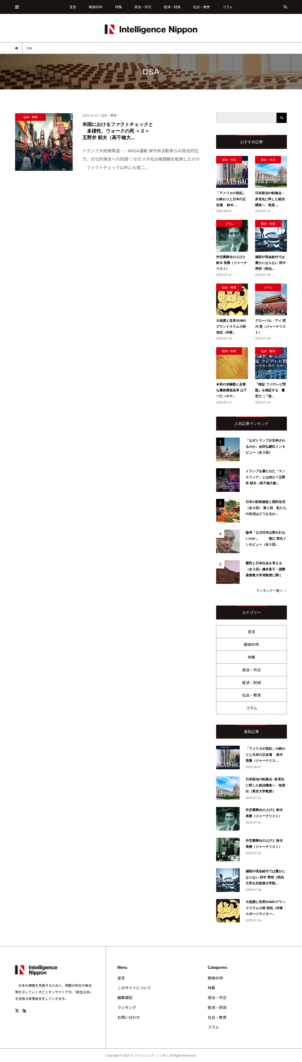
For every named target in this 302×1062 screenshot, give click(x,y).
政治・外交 (142, 6)
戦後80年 (96, 6)
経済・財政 (172, 6)
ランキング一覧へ (269, 590)
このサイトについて (134, 988)
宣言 (73, 6)
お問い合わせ (128, 1017)
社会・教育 (201, 6)
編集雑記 (124, 997)
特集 (118, 6)
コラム (227, 6)
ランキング (126, 1007)
